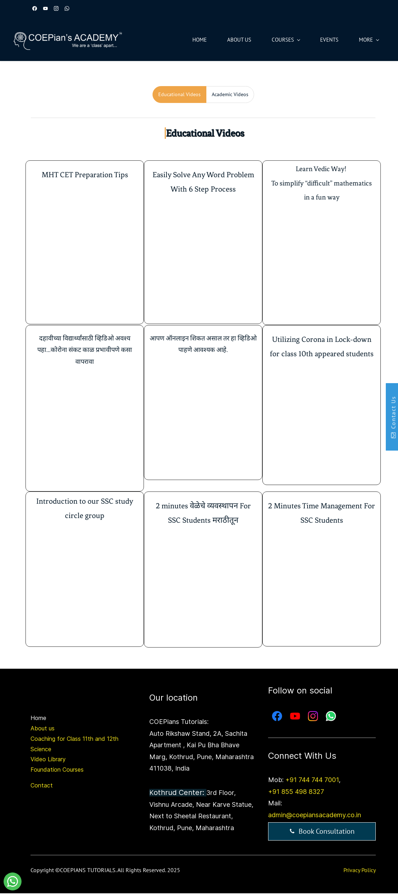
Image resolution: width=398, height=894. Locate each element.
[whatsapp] (67, 9)
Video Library (48, 760)
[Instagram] (313, 717)
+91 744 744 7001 (312, 781)
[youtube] (45, 9)
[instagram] (56, 9)
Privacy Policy (359, 871)
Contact (42, 786)
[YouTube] (295, 717)
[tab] (179, 95)
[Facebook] (277, 717)
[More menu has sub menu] (362, 40)
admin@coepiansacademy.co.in (314, 815)
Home (38, 719)
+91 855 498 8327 (296, 792)
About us (43, 729)
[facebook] (34, 9)
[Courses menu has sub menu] (279, 40)
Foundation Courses (57, 770)
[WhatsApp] (331, 717)
